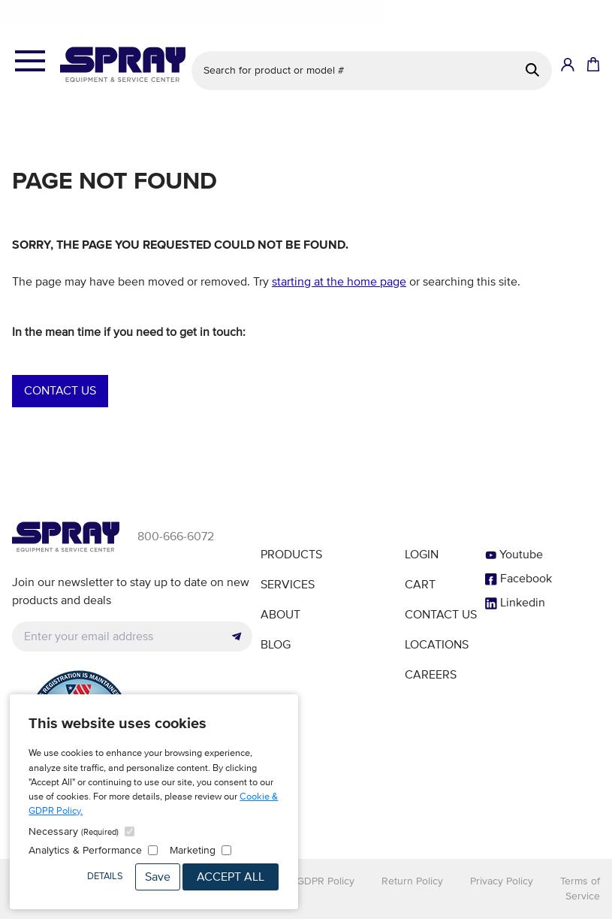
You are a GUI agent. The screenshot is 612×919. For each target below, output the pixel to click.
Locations (437, 644)
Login (422, 554)
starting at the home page (339, 281)
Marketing (193, 850)
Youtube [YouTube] (514, 554)
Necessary (74, 831)
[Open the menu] (30, 61)
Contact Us (60, 390)
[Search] (533, 70)
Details (105, 876)
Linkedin (515, 602)
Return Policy (412, 881)
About (280, 614)
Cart (420, 584)
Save (157, 876)
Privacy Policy (501, 881)
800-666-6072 (175, 536)
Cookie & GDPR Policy (303, 881)
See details (410, 12)
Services (288, 584)
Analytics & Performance (85, 850)
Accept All (230, 876)
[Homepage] (122, 65)
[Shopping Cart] (591, 65)
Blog (276, 644)
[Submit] (236, 636)
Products (291, 554)
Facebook (518, 578)
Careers (431, 674)
